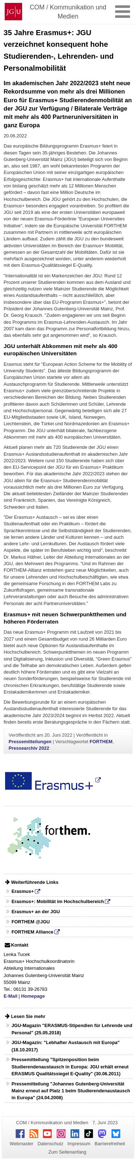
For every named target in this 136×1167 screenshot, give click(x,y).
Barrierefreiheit (110, 1143)
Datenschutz (50, 1143)
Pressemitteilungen (30, 741)
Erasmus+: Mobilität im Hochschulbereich (58, 901)
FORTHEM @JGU (31, 921)
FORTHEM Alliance (32, 932)
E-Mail (10, 996)
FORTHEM (101, 741)
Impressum (78, 1143)
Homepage (33, 996)
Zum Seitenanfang (67, 1152)
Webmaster (21, 1143)
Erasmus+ (23, 891)
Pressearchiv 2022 (29, 748)
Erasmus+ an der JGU (36, 911)
